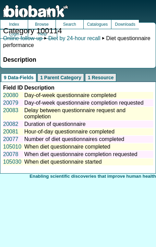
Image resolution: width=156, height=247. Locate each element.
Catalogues (97, 24)
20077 (11, 139)
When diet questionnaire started (63, 162)
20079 (11, 103)
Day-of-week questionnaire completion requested (84, 103)
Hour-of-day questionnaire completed (69, 131)
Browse (42, 24)
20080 (11, 95)
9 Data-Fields (19, 77)
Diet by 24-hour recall (74, 38)
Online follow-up (23, 38)
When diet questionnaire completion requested (80, 154)
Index (14, 24)
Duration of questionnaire (55, 124)
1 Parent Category (60, 77)
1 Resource (100, 77)
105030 (12, 162)
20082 (11, 124)
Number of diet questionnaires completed (74, 139)
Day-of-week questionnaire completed (70, 95)
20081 (11, 131)
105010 (12, 147)
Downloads (125, 24)
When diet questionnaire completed (67, 147)
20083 (11, 110)
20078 (11, 154)
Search (69, 24)
